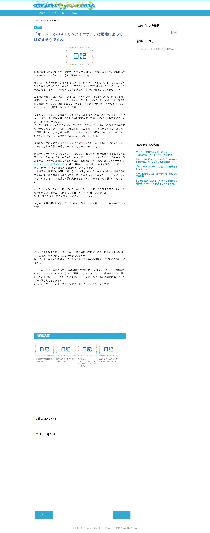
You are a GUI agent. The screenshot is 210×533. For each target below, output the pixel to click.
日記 (64, 13)
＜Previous (44, 514)
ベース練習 (40, 13)
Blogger (134, 527)
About (74, 13)
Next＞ (121, 514)
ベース (54, 13)
